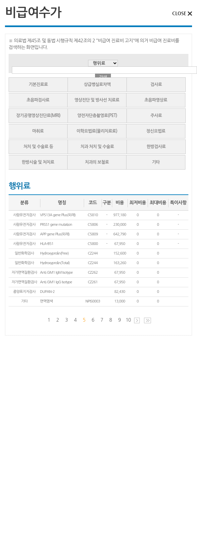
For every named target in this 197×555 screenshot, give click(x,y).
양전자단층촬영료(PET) (97, 115)
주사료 (156, 115)
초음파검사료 (37, 100)
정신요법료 (156, 131)
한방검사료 (156, 146)
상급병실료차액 (97, 84)
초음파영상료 (155, 100)
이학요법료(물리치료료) (96, 131)
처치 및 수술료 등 (38, 146)
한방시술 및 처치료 (38, 162)
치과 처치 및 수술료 (97, 146)
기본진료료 (38, 84)
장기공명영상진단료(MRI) (38, 115)
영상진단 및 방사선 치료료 (97, 100)
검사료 (156, 84)
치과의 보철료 (97, 162)
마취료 (38, 131)
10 (128, 320)
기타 (156, 162)
